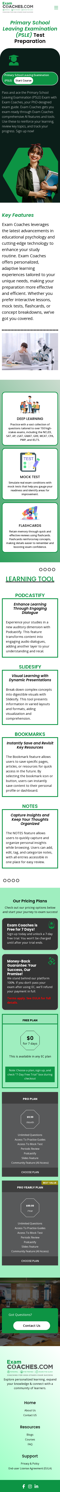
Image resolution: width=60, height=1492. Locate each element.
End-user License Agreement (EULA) (30, 1468)
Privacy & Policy (30, 1463)
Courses (30, 1439)
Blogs (30, 1434)
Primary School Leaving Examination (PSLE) (26, 78)
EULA (36, 998)
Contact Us (31, 1325)
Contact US (30, 1415)
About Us (30, 1410)
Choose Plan (30, 1172)
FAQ (30, 1444)
